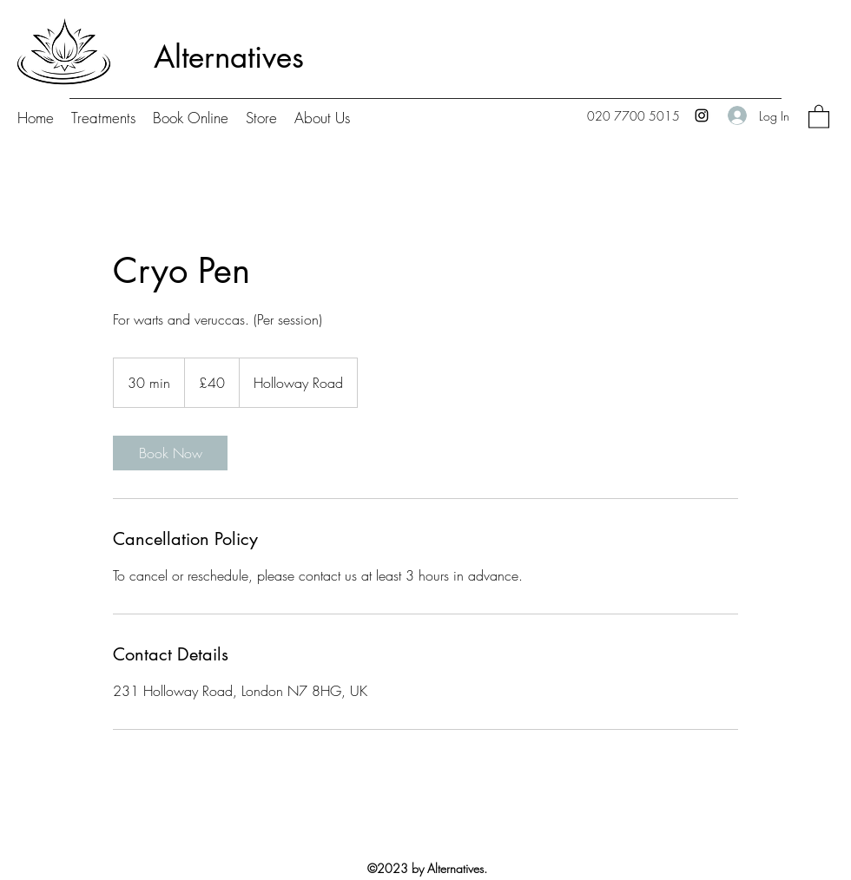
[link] (170, 453)
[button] (818, 115)
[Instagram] (701, 115)
